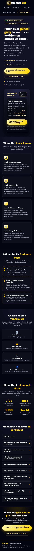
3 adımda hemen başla (14, 77)
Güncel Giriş (24, 12)
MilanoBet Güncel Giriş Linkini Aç (16, 122)
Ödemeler (27, 8)
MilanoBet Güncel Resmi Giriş (15, 70)
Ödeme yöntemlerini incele (17, 533)
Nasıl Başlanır (17, 8)
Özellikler (7, 8)
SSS (14, 12)
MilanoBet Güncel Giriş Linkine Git (17, 528)
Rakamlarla (7, 12)
